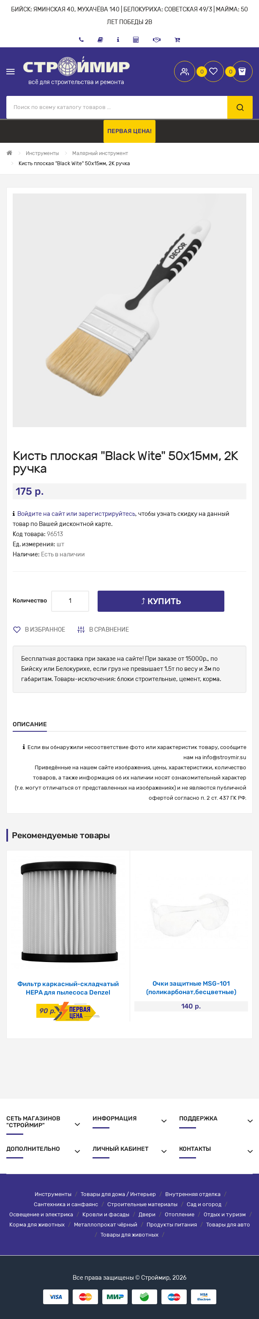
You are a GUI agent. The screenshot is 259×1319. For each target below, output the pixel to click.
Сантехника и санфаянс (66, 1204)
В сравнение (109, 629)
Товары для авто (228, 1224)
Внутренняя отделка (193, 1194)
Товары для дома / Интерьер (118, 1194)
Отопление (179, 1214)
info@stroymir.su (224, 757)
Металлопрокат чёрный (105, 1224)
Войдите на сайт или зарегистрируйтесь (76, 514)
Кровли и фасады (105, 1214)
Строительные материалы (142, 1204)
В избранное (45, 629)
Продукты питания (172, 1224)
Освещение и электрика (41, 1214)
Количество (30, 600)
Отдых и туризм (225, 1214)
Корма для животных (37, 1224)
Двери (147, 1214)
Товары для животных (129, 1235)
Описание (30, 724)
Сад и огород (204, 1204)
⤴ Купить (161, 601)
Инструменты (53, 1194)
